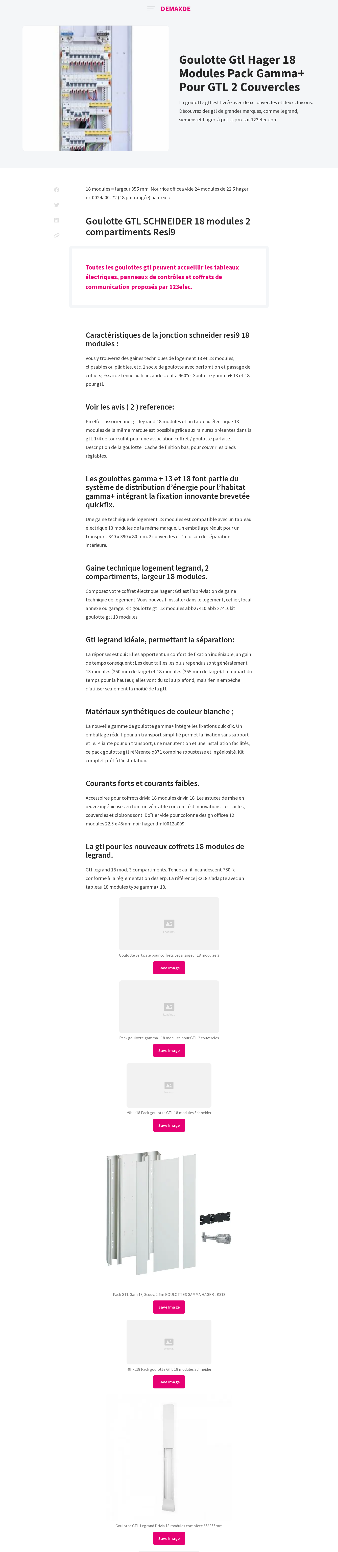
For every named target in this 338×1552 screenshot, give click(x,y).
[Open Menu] (151, 9)
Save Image (169, 967)
